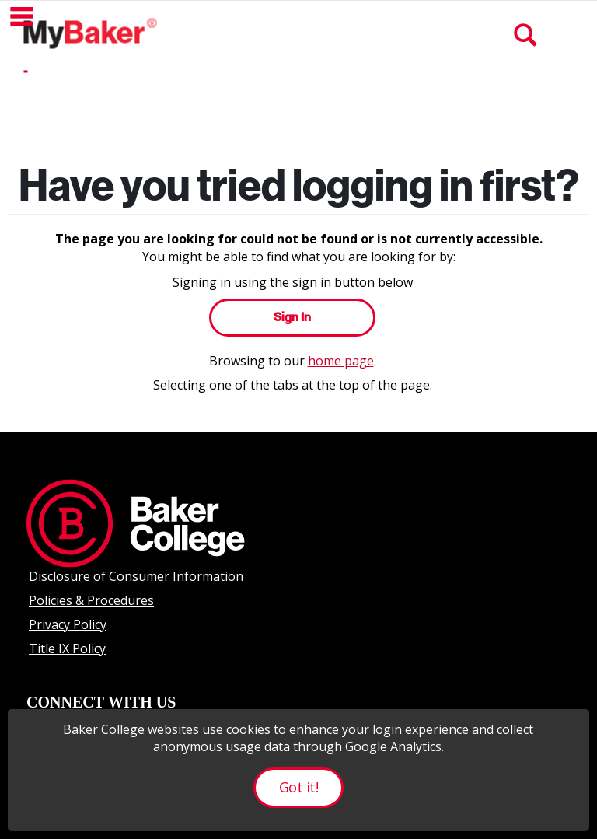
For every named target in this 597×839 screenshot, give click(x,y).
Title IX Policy (67, 648)
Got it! (298, 787)
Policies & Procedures (91, 600)
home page (341, 360)
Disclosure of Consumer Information (136, 576)
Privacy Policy (67, 624)
